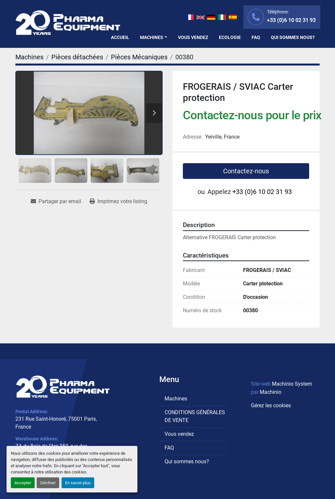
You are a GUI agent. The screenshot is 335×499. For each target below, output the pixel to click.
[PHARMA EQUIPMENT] (62, 386)
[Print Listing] (118, 201)
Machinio (270, 392)
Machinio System (292, 384)
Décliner (48, 482)
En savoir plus (78, 482)
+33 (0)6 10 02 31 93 (291, 20)
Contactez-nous (246, 171)
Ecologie (230, 37)
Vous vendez (193, 37)
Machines (151, 37)
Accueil (120, 37)
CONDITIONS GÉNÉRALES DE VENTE (195, 416)
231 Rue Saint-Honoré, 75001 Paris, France (56, 423)
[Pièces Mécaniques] (139, 57)
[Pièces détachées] (77, 57)
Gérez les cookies (271, 405)
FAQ (256, 37)
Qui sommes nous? (293, 37)
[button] (153, 37)
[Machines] (29, 57)
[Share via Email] (55, 201)
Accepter (22, 482)
